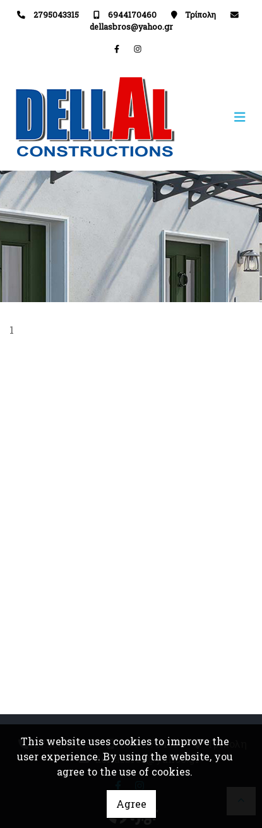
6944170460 (132, 14)
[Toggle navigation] (192, 117)
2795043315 (56, 14)
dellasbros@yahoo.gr (131, 26)
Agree (131, 803)
